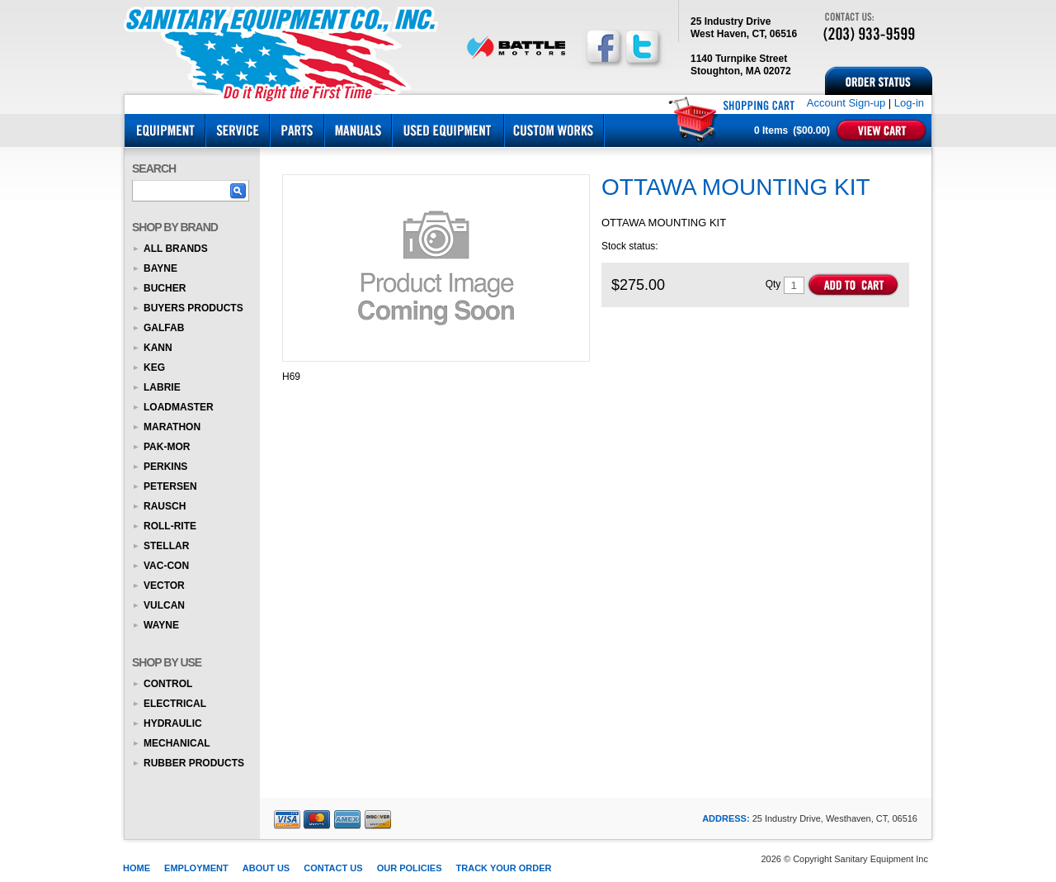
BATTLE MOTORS (515, 47)
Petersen (170, 486)
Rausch (165, 506)
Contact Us (333, 868)
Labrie (162, 387)
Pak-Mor (167, 447)
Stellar (166, 546)
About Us (266, 868)
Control (168, 684)
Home (136, 868)
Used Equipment (448, 130)
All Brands (176, 248)
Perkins (165, 466)
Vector (164, 585)
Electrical (175, 703)
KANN (158, 347)
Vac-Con (166, 565)
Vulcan (164, 605)
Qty (773, 284)
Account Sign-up (846, 103)
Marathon (172, 427)
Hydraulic (173, 723)
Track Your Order (504, 868)
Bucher (165, 288)
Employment (196, 868)
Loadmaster (179, 407)
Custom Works (554, 130)
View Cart (881, 130)
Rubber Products (194, 763)
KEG (154, 367)
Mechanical (177, 743)
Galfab (164, 328)
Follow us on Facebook (603, 47)
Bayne (160, 268)
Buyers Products (193, 308)
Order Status (878, 80)
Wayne (161, 625)
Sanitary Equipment (285, 51)
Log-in (909, 103)
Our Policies (409, 868)
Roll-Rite (170, 526)
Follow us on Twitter (642, 47)
